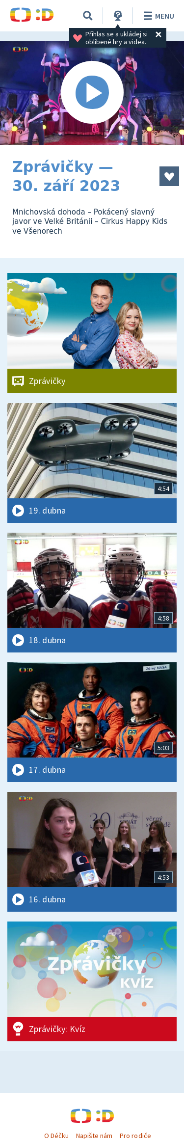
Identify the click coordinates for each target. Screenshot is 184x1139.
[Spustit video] (92, 93)
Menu (157, 15)
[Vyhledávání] (88, 15)
